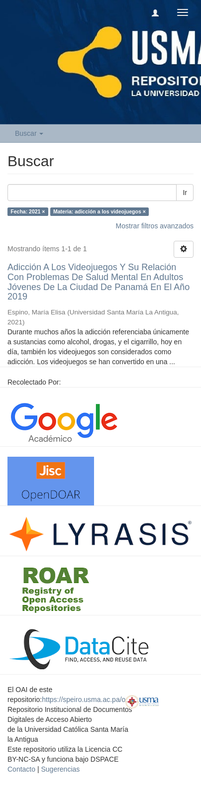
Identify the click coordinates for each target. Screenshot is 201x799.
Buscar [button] (29, 133)
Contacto (21, 769)
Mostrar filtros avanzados (155, 226)
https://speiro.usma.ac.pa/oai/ (87, 699)
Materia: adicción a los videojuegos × (99, 211)
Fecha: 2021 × (27, 211)
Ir (185, 193)
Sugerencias (60, 769)
